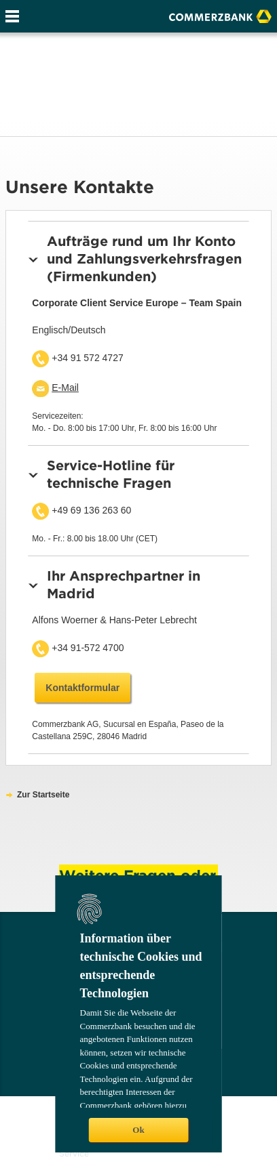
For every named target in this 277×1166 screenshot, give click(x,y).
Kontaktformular (82, 687)
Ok (138, 1130)
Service (74, 1153)
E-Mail (65, 387)
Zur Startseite (43, 794)
